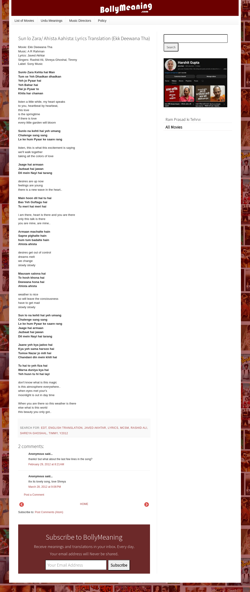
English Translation (65, 427)
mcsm (124, 427)
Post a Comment (34, 494)
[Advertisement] (116, 75)
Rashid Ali (139, 427)
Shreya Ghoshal (33, 433)
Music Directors (80, 20)
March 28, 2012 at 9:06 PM (44, 486)
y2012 (64, 433)
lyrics (113, 427)
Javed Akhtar (95, 427)
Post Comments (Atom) (49, 512)
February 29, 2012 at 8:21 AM (46, 464)
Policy (102, 20)
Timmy (53, 433)
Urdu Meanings (51, 20)
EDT (44, 427)
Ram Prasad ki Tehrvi (182, 119)
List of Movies (24, 20)
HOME (84, 504)
